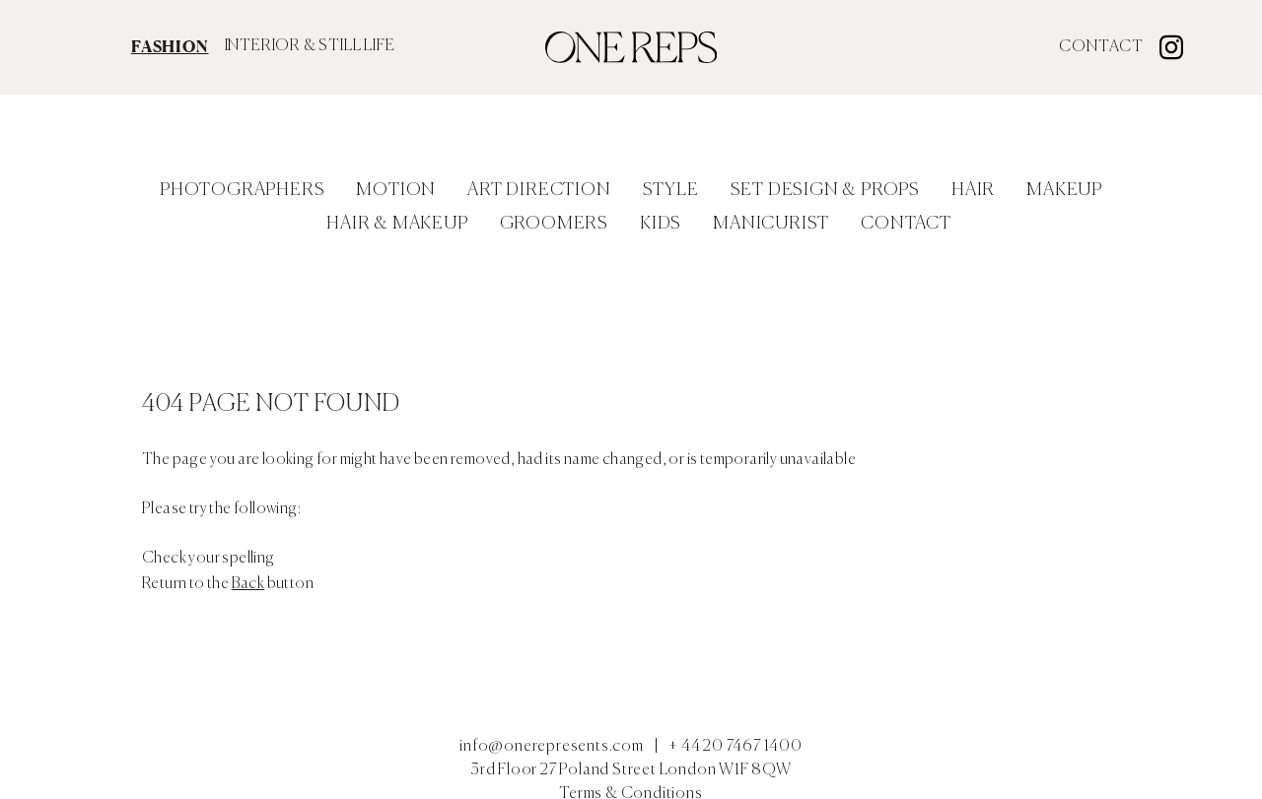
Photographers (242, 190)
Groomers (554, 224)
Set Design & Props (825, 190)
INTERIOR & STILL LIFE (310, 46)
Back (248, 584)
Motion (396, 190)
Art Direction (538, 190)
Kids (660, 224)
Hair (973, 190)
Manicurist (771, 224)
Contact (1101, 47)
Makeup (1064, 190)
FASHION (170, 46)
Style (671, 190)
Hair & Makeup (396, 224)
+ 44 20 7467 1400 (735, 747)
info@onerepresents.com (551, 747)
